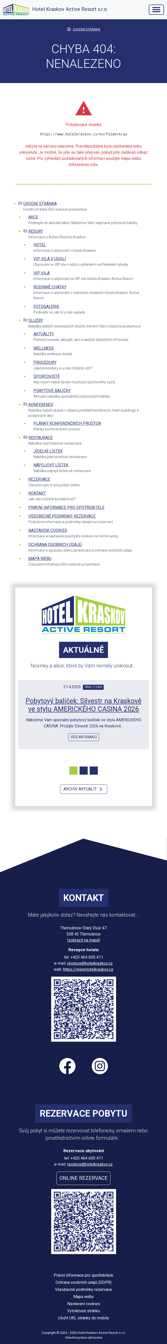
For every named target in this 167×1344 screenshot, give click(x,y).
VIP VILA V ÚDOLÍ (49, 258)
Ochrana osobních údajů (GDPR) (83, 1282)
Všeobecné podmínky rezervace (62, 516)
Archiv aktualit (83, 789)
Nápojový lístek (50, 465)
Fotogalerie (46, 306)
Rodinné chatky (49, 287)
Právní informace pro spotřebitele (66, 507)
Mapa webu (39, 558)
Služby (35, 320)
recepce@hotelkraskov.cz (90, 963)
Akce (33, 217)
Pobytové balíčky (52, 390)
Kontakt (37, 493)
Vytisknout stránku (83, 1310)
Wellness (43, 348)
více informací (83, 737)
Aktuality (43, 334)
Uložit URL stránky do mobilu (83, 1318)
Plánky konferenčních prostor (67, 423)
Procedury (45, 362)
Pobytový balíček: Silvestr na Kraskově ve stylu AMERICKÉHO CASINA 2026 (83, 705)
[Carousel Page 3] (94, 771)
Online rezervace (84, 1178)
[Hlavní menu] (156, 10)
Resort (35, 231)
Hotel (39, 244)
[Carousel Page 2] (84, 771)
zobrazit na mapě (83, 940)
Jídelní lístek (48, 451)
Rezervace (39, 479)
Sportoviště (46, 376)
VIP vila (41, 273)
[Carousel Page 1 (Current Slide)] (73, 771)
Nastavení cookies (47, 530)
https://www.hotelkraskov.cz (88, 969)
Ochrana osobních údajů (55, 544)
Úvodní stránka (40, 203)
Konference (40, 404)
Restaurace (40, 437)
